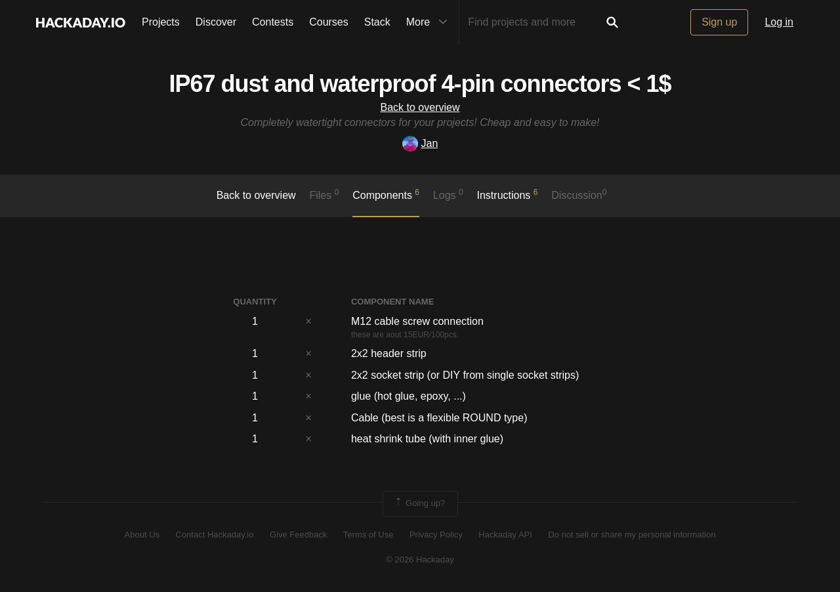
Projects (161, 22)
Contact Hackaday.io (215, 534)
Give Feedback (298, 534)
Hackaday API (505, 534)
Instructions (507, 194)
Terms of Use (368, 534)
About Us (142, 534)
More (429, 22)
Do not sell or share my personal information (631, 534)
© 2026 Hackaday (420, 559)
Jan (420, 143)
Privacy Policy (436, 534)
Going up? (419, 503)
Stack (377, 22)
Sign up (719, 22)
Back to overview (420, 107)
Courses (328, 22)
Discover (216, 22)
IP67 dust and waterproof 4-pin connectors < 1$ (420, 83)
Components (385, 194)
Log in (779, 22)
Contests (272, 22)
